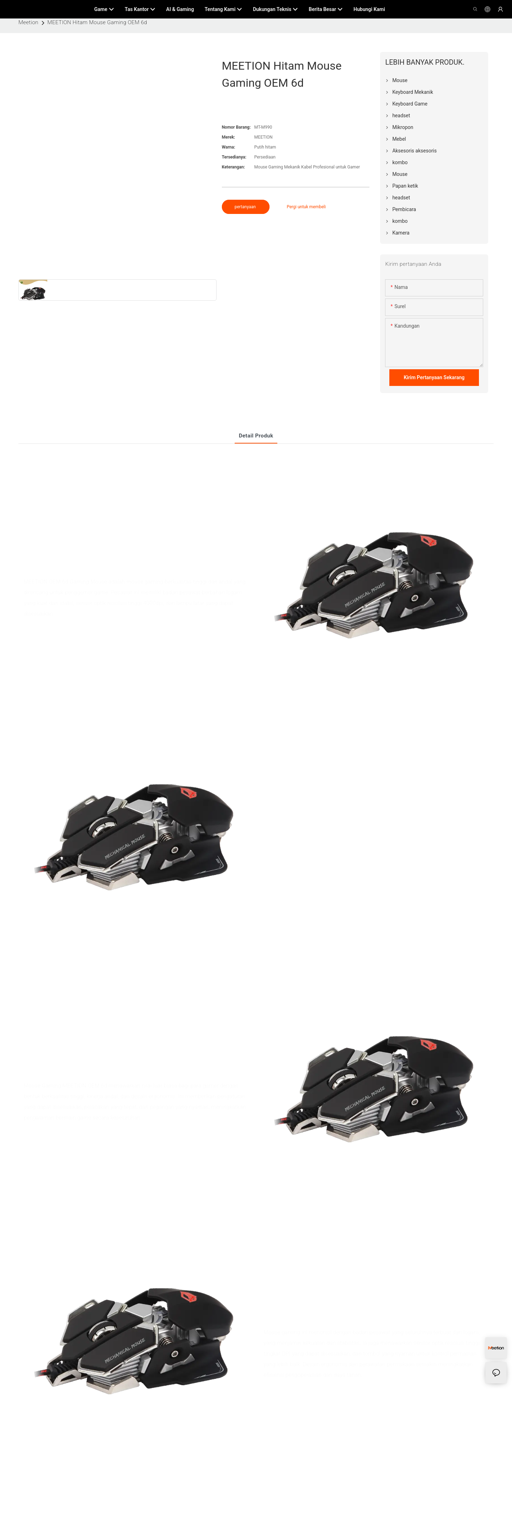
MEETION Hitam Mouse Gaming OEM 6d (97, 22)
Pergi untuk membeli (306, 206)
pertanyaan (246, 206)
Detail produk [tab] (256, 435)
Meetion (28, 22)
